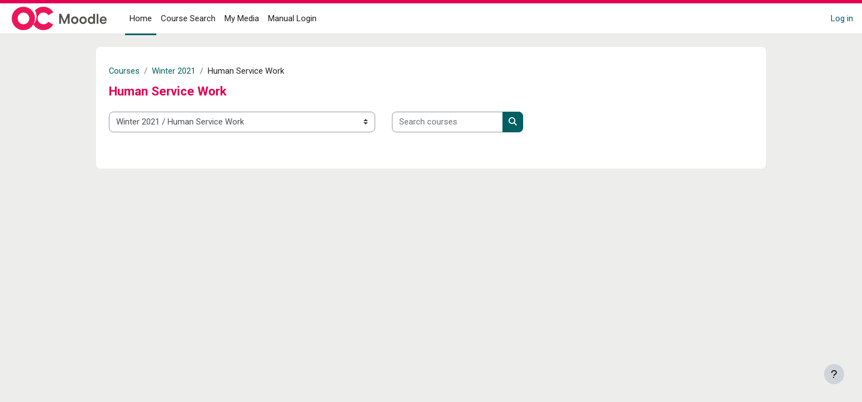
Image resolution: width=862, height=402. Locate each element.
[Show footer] (834, 374)
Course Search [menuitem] (188, 18)
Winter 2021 (174, 71)
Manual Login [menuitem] (292, 18)
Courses (124, 71)
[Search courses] (447, 122)
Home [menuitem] (141, 18)
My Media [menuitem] (241, 18)
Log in (842, 18)
